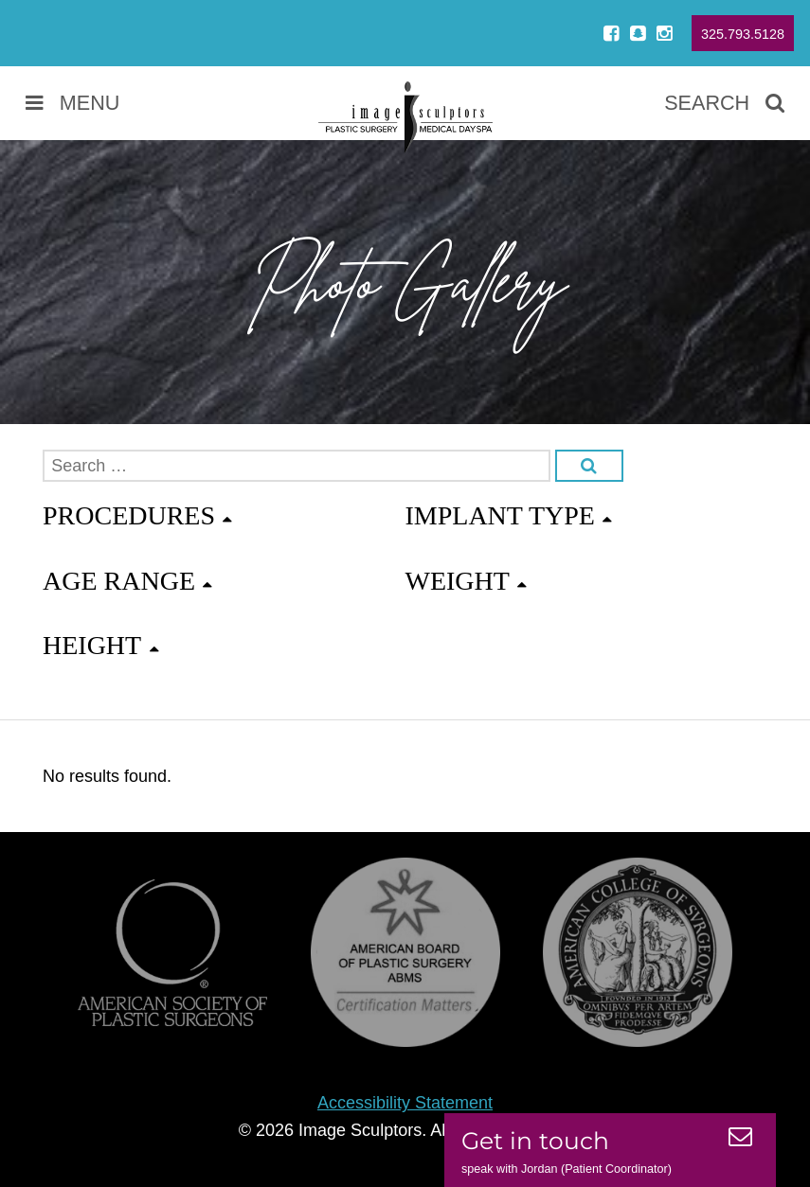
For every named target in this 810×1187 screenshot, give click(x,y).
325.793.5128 (742, 34)
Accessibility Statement (405, 1102)
